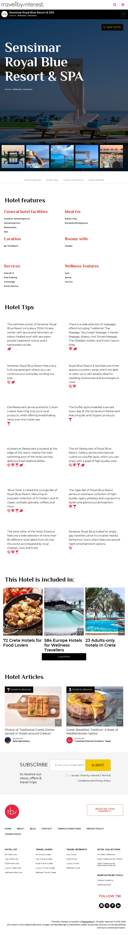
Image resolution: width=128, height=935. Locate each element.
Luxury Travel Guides (45, 868)
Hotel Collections (73, 180)
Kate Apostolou (21, 741)
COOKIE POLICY (13, 834)
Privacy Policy (103, 780)
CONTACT (46, 828)
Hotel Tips (52, 180)
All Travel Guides (43, 854)
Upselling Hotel (104, 885)
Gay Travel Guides (44, 859)
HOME (8, 828)
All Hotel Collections (106, 854)
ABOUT (20, 828)
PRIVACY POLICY (95, 828)
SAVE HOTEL (112, 27)
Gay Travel (71, 854)
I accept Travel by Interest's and (88, 778)
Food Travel (71, 859)
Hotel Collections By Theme (109, 859)
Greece (12, 15)
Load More (64, 656)
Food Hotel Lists (12, 863)
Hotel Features (32, 180)
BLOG (33, 828)
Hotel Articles (96, 180)
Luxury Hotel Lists (13, 868)
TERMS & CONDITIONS (69, 828)
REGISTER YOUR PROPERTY (105, 810)
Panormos (32, 15)
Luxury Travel (72, 863)
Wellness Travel (73, 868)
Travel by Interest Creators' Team (92, 741)
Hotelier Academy (105, 880)
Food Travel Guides (44, 863)
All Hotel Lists (11, 854)
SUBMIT (97, 765)
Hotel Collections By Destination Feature (106, 864)
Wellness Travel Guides (46, 872)
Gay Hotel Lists (11, 859)
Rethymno (22, 15)
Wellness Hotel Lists (13, 872)
